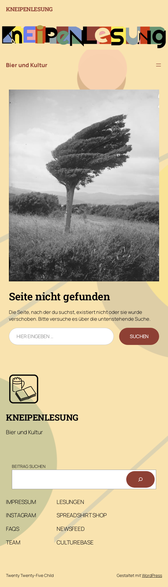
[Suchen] (140, 479)
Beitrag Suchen (28, 466)
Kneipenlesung (29, 9)
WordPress (152, 575)
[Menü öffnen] (158, 65)
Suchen (139, 336)
